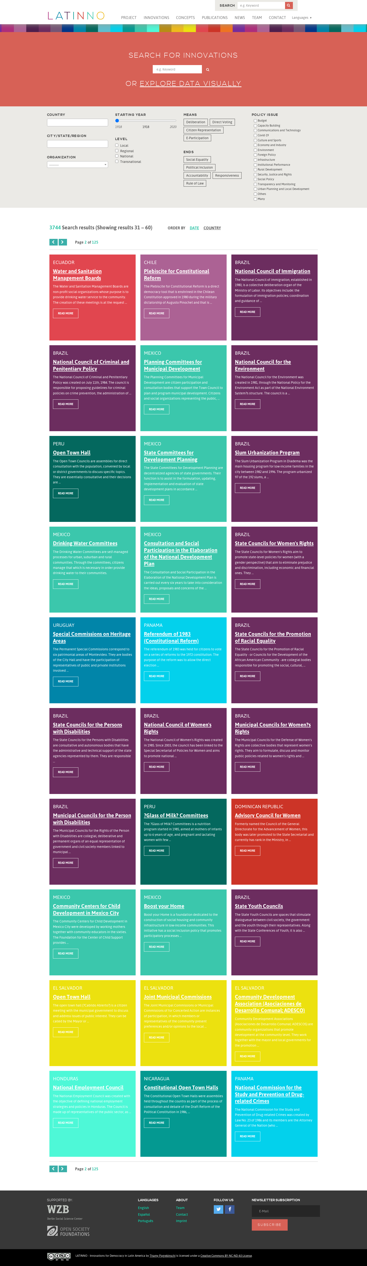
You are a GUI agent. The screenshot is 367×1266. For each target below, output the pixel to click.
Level (121, 139)
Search (227, 6)
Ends (189, 152)
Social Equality (197, 159)
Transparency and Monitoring (277, 184)
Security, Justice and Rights (275, 174)
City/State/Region (67, 136)
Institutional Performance (274, 164)
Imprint (181, 1221)
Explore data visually (191, 83)
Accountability (197, 175)
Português (145, 1221)
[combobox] (77, 122)
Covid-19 (263, 135)
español (144, 1214)
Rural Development (270, 169)
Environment (266, 150)
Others (262, 194)
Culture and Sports (269, 140)
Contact (277, 17)
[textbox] (49, 123)
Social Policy (266, 179)
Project (129, 17)
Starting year (130, 115)
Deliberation (195, 122)
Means (190, 115)
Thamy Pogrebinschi (163, 1255)
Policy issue (265, 115)
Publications (215, 17)
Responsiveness (227, 175)
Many (261, 199)
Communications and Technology (279, 130)
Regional (124, 151)
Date (194, 228)
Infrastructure (266, 159)
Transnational (128, 162)
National (124, 156)
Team (257, 17)
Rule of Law (195, 183)
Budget (262, 120)
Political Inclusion (199, 167)
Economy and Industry (272, 145)
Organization (61, 157)
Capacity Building (269, 125)
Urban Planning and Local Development (283, 189)
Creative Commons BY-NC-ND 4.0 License (226, 1255)
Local (121, 145)
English (143, 1208)
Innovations (156, 17)
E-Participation (197, 138)
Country (56, 115)
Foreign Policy (267, 154)
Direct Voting (222, 122)
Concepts (185, 17)
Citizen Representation (203, 130)
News (240, 17)
